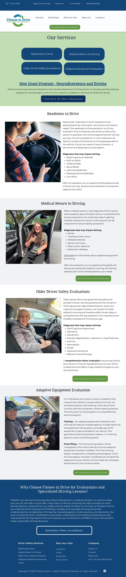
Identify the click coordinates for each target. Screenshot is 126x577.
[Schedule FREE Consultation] (65, 27)
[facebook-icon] (105, 571)
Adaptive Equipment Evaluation (84, 68)
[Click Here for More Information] (63, 98)
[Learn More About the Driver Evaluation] (93, 278)
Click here (69, 255)
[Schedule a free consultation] (64, 530)
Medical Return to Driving (84, 54)
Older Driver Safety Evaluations (42, 68)
